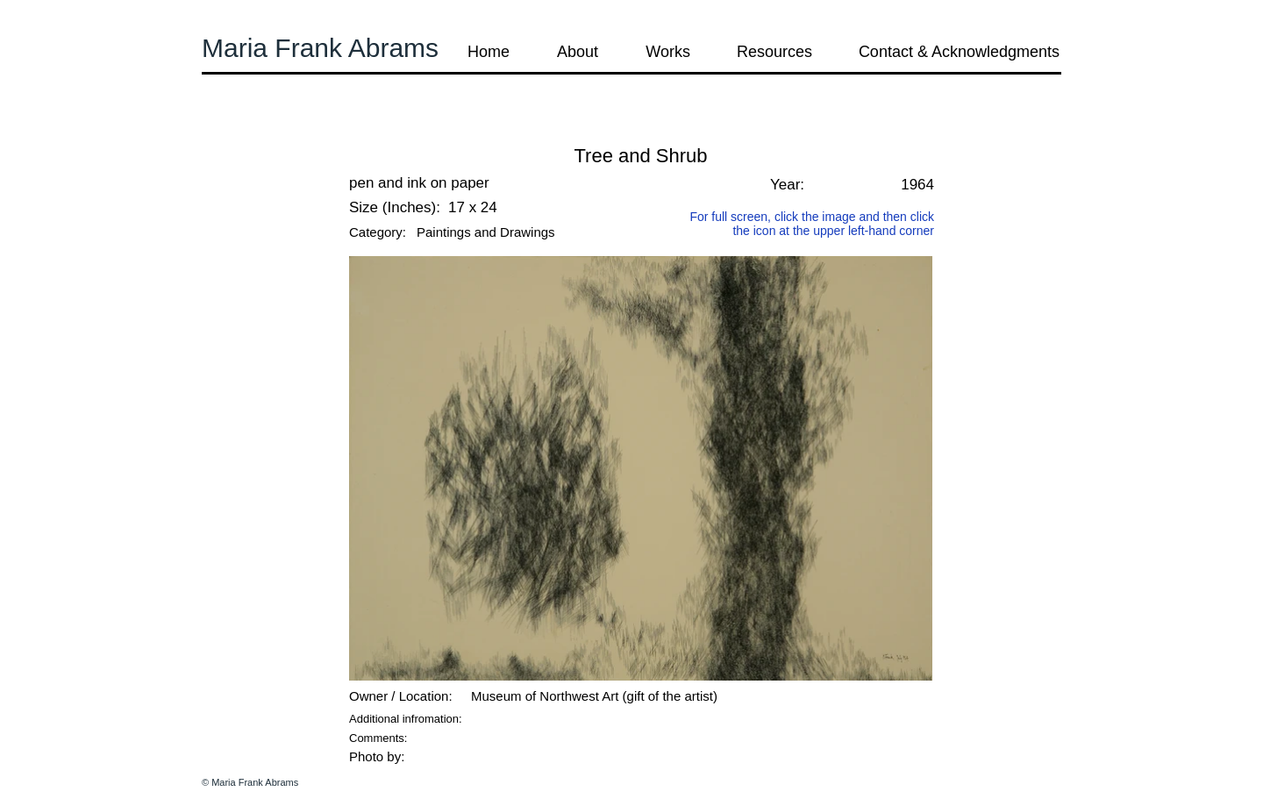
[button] (249, 131)
